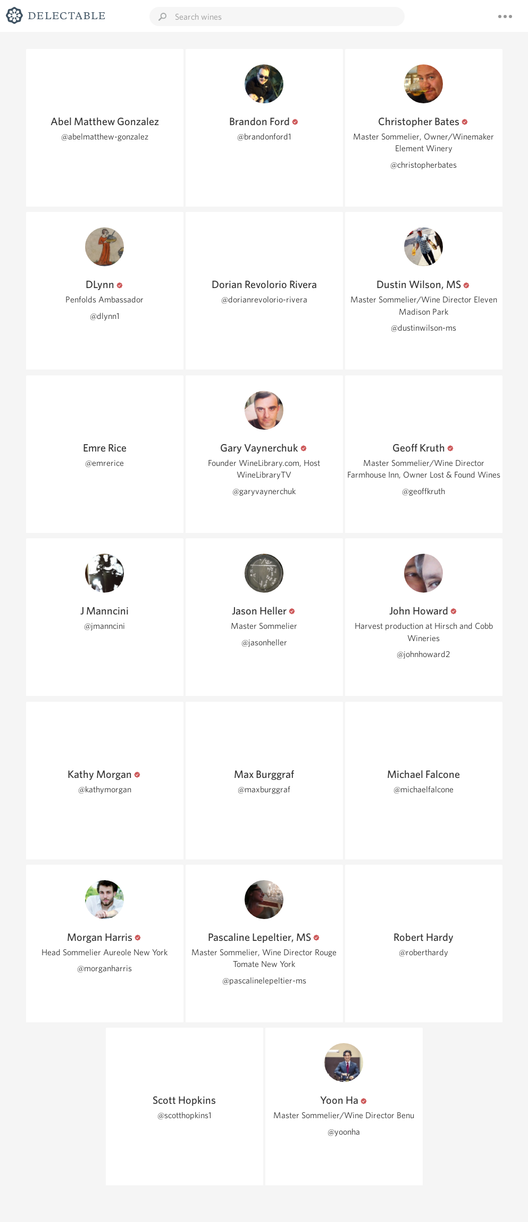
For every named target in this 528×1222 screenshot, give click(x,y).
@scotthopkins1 (184, 1115)
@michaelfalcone (423, 789)
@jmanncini (104, 626)
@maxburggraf (264, 789)
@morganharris (104, 968)
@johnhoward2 (423, 654)
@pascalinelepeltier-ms (264, 980)
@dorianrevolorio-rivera (264, 299)
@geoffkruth (423, 491)
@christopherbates (423, 165)
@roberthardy (423, 952)
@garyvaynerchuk (264, 491)
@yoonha (344, 1132)
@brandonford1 (264, 137)
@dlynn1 (105, 316)
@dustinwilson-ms (423, 328)
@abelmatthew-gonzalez (104, 137)
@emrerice (104, 463)
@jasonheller (264, 642)
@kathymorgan (104, 789)
